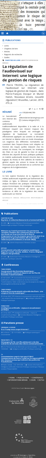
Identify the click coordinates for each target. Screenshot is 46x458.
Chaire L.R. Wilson (27, 457)
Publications (13, 40)
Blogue (30, 27)
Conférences (37, 378)
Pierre (12, 378)
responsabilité (37, 198)
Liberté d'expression (29, 60)
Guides (7, 57)
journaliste (7, 198)
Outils (41, 380)
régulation (25, 198)
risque (5, 200)
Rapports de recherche (13, 54)
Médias (5, 63)
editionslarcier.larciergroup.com (31, 117)
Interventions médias (18, 380)
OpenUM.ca (31, 455)
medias (16, 198)
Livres (6, 46)
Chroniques (19, 27)
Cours (33, 380)
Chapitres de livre (11, 48)
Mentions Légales (29, 388)
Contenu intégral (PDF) (30, 120)
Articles (7, 51)
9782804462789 (27, 112)
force (23, 455)
